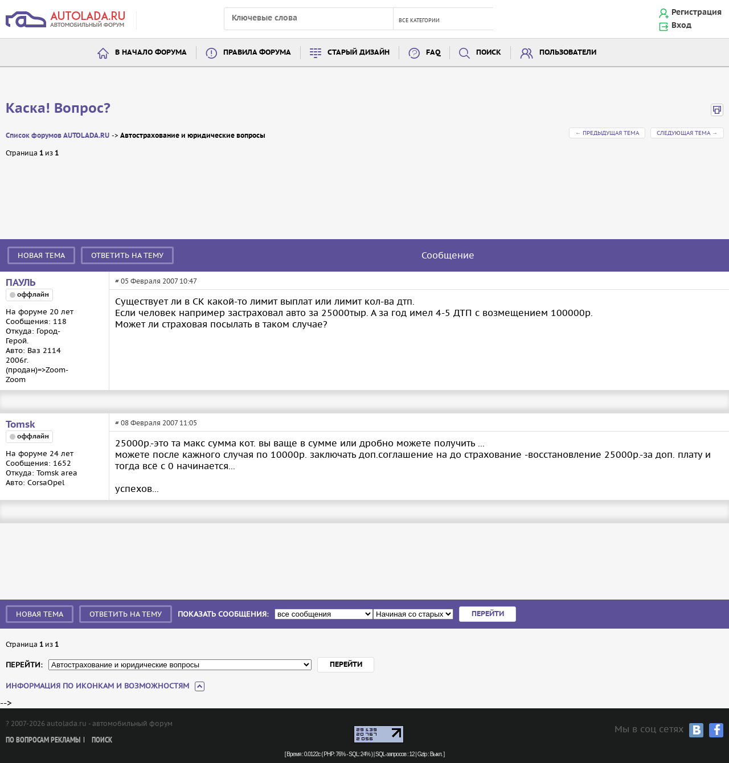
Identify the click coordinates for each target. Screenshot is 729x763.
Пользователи (567, 52)
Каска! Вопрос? (58, 109)
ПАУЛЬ (20, 283)
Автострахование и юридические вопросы (192, 136)
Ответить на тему (127, 255)
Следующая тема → (687, 133)
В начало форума (151, 52)
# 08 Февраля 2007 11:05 (156, 423)
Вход (681, 25)
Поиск (488, 52)
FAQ (433, 52)
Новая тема (41, 255)
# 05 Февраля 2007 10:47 (156, 281)
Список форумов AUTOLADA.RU (57, 136)
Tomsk (20, 424)
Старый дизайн (358, 52)
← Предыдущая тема (607, 133)
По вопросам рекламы (43, 740)
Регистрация (696, 12)
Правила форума (257, 52)
